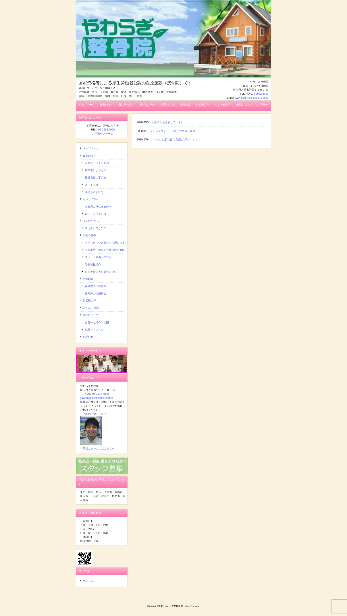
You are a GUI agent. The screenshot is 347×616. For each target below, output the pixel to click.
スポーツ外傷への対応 (98, 257)
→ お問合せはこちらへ (93, 413)
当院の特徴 (89, 235)
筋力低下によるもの (97, 163)
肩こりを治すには (95, 213)
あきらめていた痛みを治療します (105, 242)
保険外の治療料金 (95, 293)
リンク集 (88, 580)
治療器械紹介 (93, 264)
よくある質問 (91, 307)
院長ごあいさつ (94, 329)
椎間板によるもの (95, 170)
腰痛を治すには (94, 192)
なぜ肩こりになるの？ (98, 206)
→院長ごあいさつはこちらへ (97, 448)
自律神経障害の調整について (102, 271)
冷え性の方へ (91, 221)
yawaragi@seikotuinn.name (252, 97)
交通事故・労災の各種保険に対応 (105, 249)
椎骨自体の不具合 (95, 177)
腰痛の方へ (89, 155)
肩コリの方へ (91, 199)
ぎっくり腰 (91, 184)
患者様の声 (89, 300)
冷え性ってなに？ (95, 228)
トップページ (91, 148)
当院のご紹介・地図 (97, 322)
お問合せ (88, 336)
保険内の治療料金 (95, 286)
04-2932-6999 (260, 93)
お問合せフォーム (102, 133)
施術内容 (88, 278)
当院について (91, 315)
